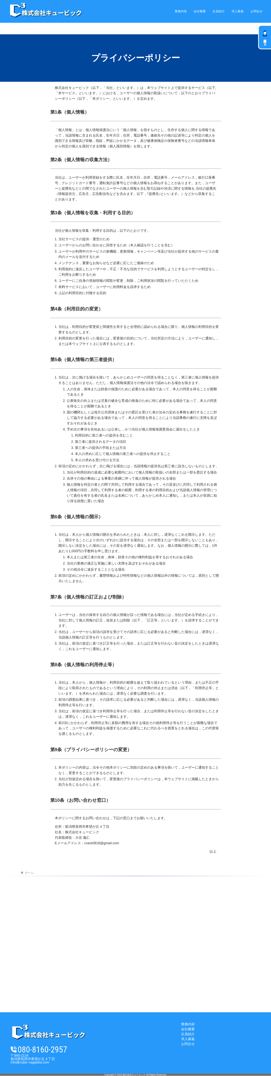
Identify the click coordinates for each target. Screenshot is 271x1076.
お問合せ (188, 1044)
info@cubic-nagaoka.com (30, 1062)
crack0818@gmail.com (101, 843)
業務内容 (188, 1024)
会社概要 (188, 1029)
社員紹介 (188, 1034)
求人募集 (188, 1039)
